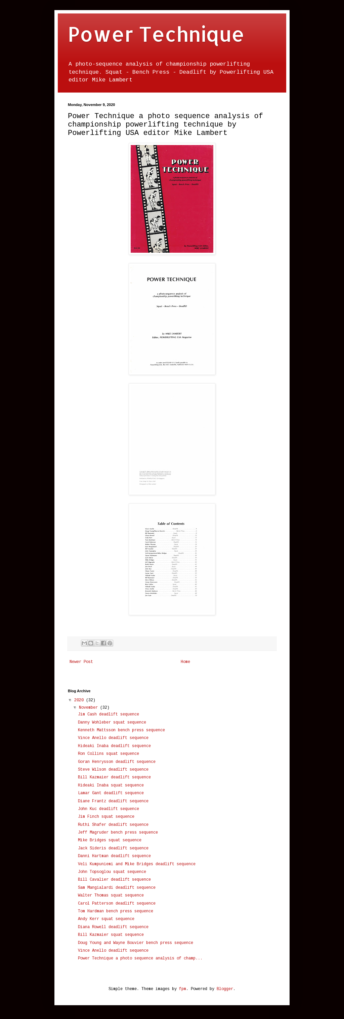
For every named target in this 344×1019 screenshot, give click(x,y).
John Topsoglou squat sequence (112, 872)
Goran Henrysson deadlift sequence (117, 762)
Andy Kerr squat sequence (106, 919)
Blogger (225, 989)
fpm (182, 989)
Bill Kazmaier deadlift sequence (114, 777)
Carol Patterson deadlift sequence (117, 903)
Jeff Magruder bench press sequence (118, 832)
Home (185, 662)
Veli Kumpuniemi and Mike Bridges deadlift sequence (137, 864)
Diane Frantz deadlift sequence (113, 801)
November (89, 707)
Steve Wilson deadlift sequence (113, 769)
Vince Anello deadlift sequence (113, 738)
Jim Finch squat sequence (106, 816)
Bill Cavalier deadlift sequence (114, 879)
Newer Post (81, 662)
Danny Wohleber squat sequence (112, 722)
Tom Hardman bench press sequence (115, 911)
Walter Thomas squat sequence (111, 895)
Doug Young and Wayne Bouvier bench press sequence (135, 943)
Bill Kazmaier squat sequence (111, 935)
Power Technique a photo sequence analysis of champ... (140, 958)
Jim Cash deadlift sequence (108, 714)
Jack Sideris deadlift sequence (113, 848)
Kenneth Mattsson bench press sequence (121, 730)
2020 (80, 700)
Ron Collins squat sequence (108, 753)
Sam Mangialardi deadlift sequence (117, 887)
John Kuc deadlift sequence (108, 809)
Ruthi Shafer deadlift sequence (113, 824)
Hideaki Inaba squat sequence (111, 785)
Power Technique (156, 34)
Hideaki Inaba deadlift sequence (114, 746)
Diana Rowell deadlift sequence (113, 927)
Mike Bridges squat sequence (109, 840)
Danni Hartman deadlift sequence (114, 856)
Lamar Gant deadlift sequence (111, 793)
